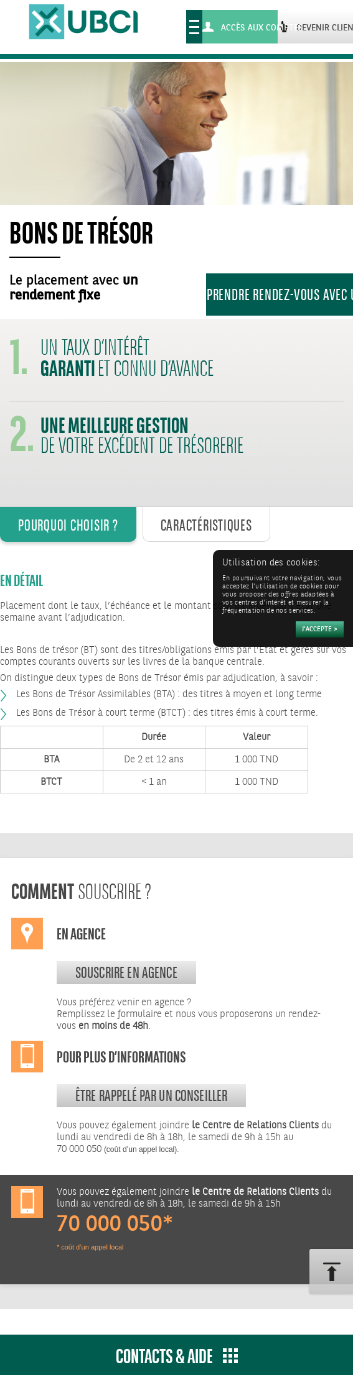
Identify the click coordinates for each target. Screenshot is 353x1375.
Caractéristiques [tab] (206, 525)
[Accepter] (320, 629)
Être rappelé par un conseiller (151, 1095)
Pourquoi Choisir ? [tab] (68, 525)
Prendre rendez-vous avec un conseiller (280, 294)
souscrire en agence (126, 972)
